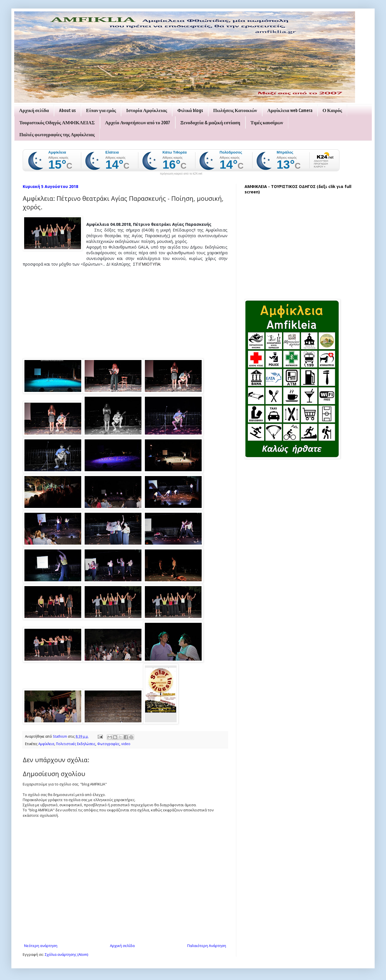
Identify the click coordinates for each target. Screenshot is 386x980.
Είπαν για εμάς (101, 110)
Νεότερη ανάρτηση (40, 945)
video (125, 743)
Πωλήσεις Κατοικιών (235, 110)
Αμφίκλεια (46, 743)
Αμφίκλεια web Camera (289, 110)
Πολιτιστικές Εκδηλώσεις (75, 743)
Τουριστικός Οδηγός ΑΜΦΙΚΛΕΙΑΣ (57, 122)
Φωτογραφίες (108, 743)
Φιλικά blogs (190, 110)
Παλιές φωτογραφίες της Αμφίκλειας (57, 134)
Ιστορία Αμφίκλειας (146, 110)
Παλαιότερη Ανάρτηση (206, 945)
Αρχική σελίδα (34, 110)
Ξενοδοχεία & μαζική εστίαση (210, 122)
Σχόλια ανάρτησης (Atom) (66, 954)
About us (67, 110)
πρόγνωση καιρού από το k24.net (181, 173)
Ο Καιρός (332, 110)
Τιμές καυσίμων (267, 122)
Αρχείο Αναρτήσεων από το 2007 (137, 122)
